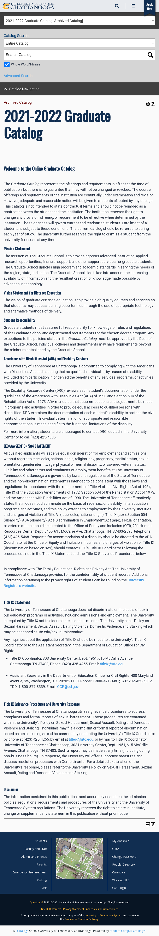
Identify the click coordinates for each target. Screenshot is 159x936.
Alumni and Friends (34, 857)
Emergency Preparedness (30, 872)
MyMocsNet (120, 841)
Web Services (110, 909)
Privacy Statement (73, 909)
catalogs (22, 931)
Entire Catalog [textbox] (17, 43)
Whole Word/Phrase (25, 64)
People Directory (123, 864)
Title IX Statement (51, 909)
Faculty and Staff (35, 849)
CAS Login (119, 888)
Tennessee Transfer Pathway (81, 919)
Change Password (124, 857)
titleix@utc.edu (112, 664)
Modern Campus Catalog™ (128, 931)
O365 (115, 849)
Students (41, 841)
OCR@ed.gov (68, 686)
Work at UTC (120, 880)
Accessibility (93, 909)
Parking (42, 880)
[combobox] (79, 20)
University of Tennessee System (103, 915)
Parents (41, 864)
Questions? (36, 902)
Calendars (118, 872)
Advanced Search (18, 76)
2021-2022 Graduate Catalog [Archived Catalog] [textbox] (44, 21)
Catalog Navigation (24, 89)
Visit (44, 888)
